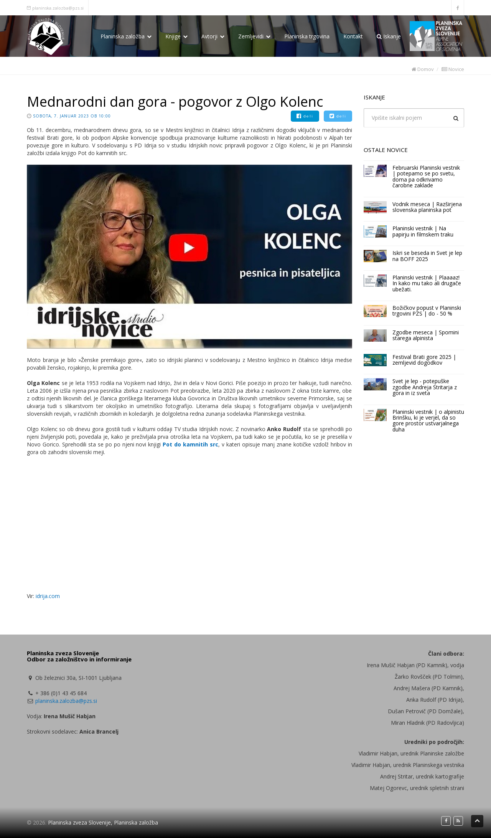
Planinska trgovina (307, 36)
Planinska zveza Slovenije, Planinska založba (103, 822)
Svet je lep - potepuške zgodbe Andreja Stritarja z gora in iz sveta (424, 387)
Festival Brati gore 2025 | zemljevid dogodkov (424, 359)
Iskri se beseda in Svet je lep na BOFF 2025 (427, 255)
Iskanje (389, 36)
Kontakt (353, 36)
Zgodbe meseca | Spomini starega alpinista (425, 335)
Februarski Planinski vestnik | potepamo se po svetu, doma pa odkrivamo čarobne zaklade (426, 176)
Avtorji (212, 36)
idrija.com (48, 596)
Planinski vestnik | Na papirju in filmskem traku (422, 231)
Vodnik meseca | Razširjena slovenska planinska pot (427, 206)
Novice (453, 69)
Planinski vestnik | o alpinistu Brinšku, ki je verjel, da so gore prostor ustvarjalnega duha (428, 420)
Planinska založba (126, 36)
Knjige (176, 36)
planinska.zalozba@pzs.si (58, 8)
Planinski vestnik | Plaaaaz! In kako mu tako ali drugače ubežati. (426, 283)
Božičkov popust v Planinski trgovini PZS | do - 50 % (426, 310)
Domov (423, 69)
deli (305, 116)
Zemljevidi (254, 36)
